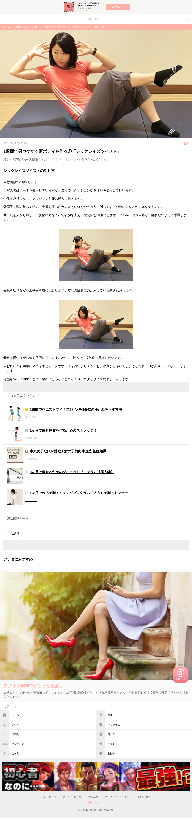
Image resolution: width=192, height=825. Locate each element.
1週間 (35, 27)
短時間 (15, 734)
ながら (15, 753)
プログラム (114, 724)
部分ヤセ (113, 734)
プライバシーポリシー (118, 797)
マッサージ (17, 743)
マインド (113, 743)
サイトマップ (48, 797)
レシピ (15, 724)
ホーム (15, 715)
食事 (110, 715)
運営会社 (93, 797)
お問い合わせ (145, 797)
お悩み (111, 753)
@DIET (96, 18)
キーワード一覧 (72, 797)
